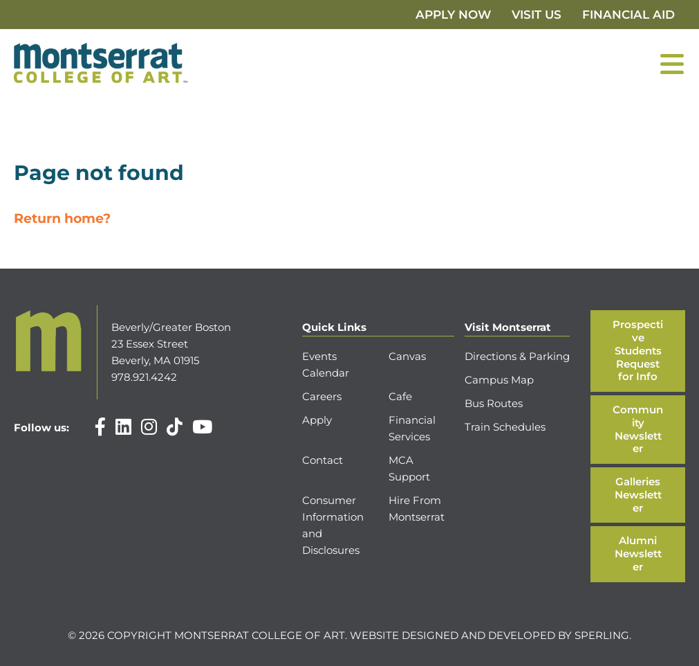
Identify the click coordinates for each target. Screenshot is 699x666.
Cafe (400, 396)
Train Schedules (505, 426)
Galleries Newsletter (638, 494)
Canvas (407, 356)
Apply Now (453, 14)
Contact (322, 460)
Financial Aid (628, 14)
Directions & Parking (517, 356)
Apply (317, 419)
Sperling (602, 635)
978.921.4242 (144, 377)
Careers (322, 396)
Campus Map (499, 379)
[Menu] (672, 63)
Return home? (62, 218)
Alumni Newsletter (638, 553)
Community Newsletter (638, 429)
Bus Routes (494, 403)
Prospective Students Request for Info (638, 350)
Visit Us (536, 14)
